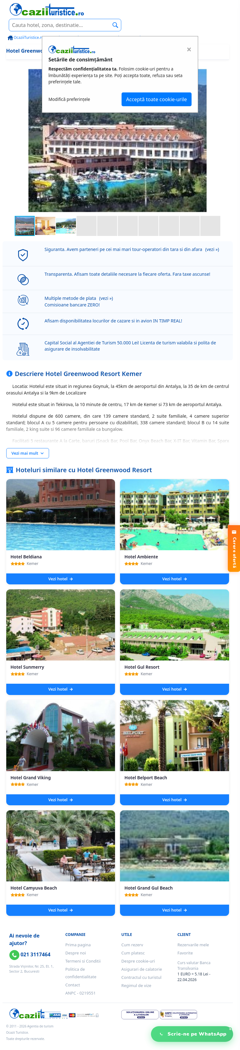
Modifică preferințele (69, 99)
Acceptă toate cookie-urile (156, 99)
